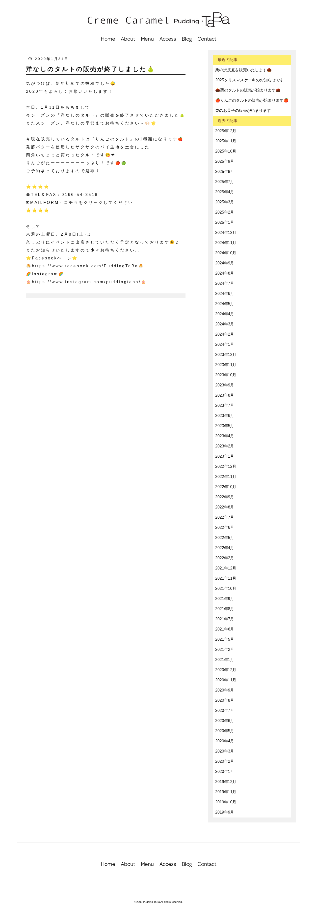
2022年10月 (225, 487)
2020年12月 (225, 670)
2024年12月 (225, 232)
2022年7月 (224, 517)
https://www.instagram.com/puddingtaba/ (86, 282)
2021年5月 (224, 639)
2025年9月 (224, 161)
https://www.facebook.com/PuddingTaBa (85, 266)
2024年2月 (224, 334)
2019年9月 (224, 812)
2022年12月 (225, 466)
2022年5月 (224, 537)
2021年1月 (224, 660)
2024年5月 (224, 304)
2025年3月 (224, 202)
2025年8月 (224, 171)
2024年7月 (224, 283)
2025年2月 (224, 212)
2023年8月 (224, 395)
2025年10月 (225, 151)
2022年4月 (224, 548)
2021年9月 (224, 599)
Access (167, 38)
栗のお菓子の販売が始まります (243, 110)
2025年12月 (225, 131)
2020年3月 (224, 751)
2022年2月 (224, 558)
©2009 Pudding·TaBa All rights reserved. (158, 901)
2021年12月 (225, 568)
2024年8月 (224, 273)
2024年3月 (224, 324)
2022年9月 (224, 497)
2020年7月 (224, 710)
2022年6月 (224, 527)
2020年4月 (224, 741)
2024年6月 (224, 293)
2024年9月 (224, 263)
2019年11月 (225, 792)
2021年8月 (224, 609)
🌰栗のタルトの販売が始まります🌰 (248, 90)
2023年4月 (224, 436)
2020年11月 (225, 680)
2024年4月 (224, 314)
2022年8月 (224, 507)
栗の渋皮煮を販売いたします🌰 (243, 70)
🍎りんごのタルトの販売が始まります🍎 (252, 100)
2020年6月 (224, 721)
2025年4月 (224, 192)
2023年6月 (224, 415)
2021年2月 (224, 649)
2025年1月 (224, 222)
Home (108, 38)
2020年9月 (224, 690)
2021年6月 (224, 629)
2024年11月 (225, 243)
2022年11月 (225, 476)
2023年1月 (224, 456)
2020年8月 (224, 700)
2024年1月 (224, 344)
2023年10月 (225, 375)
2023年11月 (225, 365)
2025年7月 (224, 182)
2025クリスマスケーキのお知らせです (249, 80)
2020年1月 (224, 771)
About (128, 38)
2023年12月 (225, 354)
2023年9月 (224, 385)
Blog (187, 38)
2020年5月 (224, 731)
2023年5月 (224, 426)
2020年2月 (224, 761)
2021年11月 (225, 578)
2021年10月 (225, 588)
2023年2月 (224, 446)
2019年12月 (225, 782)
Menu (147, 38)
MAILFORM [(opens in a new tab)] (44, 202)
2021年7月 (224, 619)
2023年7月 (224, 405)
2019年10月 (225, 802)
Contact (206, 38)
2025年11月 (225, 141)
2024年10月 (225, 253)
